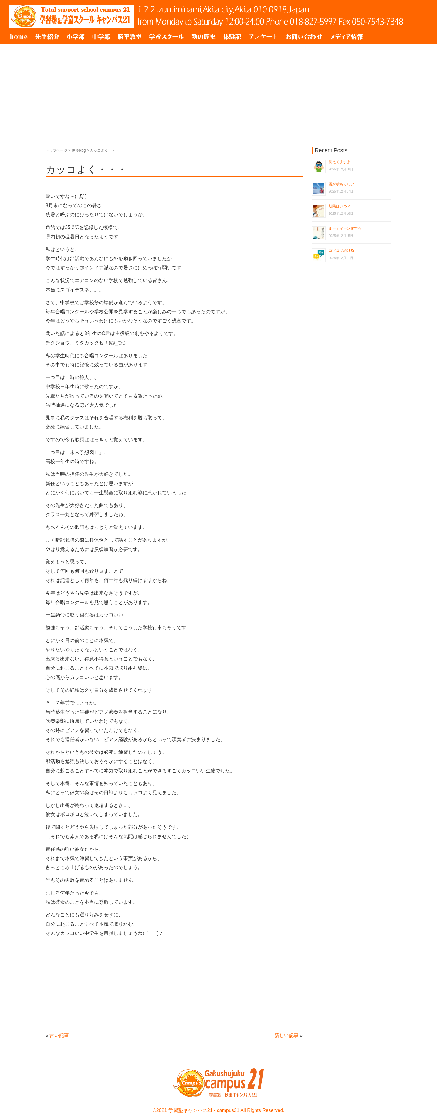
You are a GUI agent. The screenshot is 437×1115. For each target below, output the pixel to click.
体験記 (232, 37)
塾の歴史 (203, 37)
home (19, 37)
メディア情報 (346, 37)
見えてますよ (340, 162)
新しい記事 (286, 1035)
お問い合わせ (304, 37)
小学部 (75, 37)
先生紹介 (47, 37)
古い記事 (59, 1035)
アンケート (263, 37)
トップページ (56, 150)
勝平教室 (129, 37)
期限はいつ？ (340, 206)
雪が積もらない (341, 184)
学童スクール (166, 37)
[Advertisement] (218, 89)
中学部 (101, 37)
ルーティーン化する (345, 228)
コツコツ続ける (341, 250)
